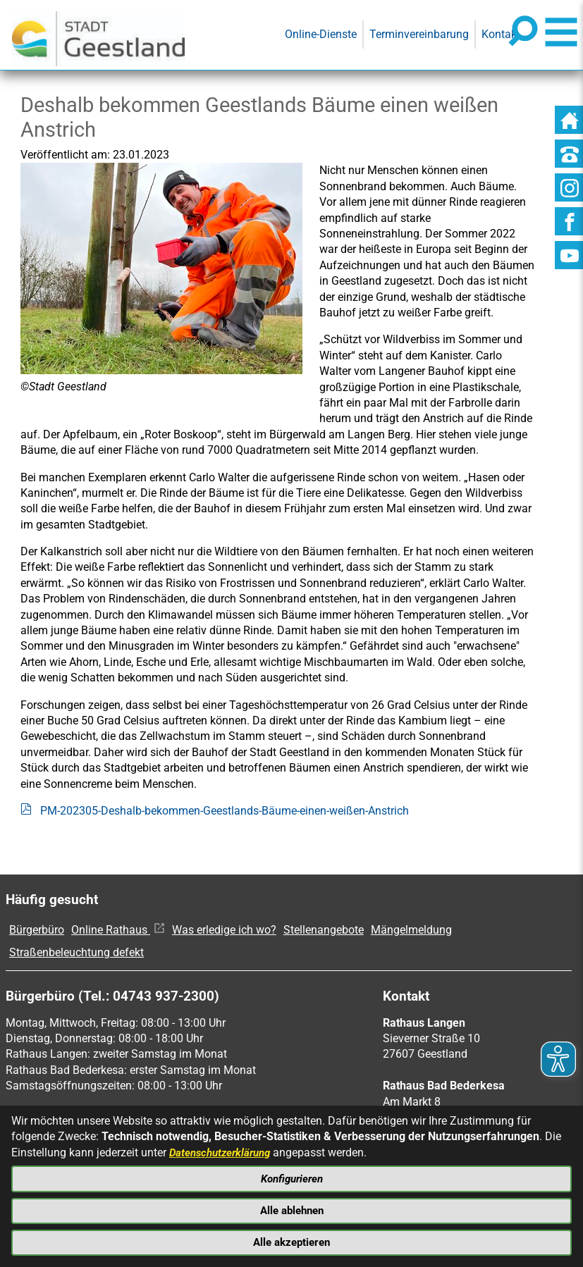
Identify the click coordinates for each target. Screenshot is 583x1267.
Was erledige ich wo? (224, 930)
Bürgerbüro (36, 930)
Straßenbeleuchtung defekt (76, 952)
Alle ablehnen (291, 1208)
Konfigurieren (292, 1175)
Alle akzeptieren (291, 1241)
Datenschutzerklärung (223, 1147)
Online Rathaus (118, 930)
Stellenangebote (323, 930)
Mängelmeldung (411, 930)
